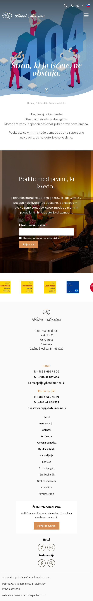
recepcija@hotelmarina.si (48, 383)
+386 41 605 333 (48, 402)
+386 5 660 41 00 (48, 371)
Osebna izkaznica (46, 481)
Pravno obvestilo (11, 589)
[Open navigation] (86, 15)
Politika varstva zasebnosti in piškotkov (24, 583)
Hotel (46, 417)
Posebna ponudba (46, 442)
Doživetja (46, 436)
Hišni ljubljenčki (46, 474)
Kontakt (46, 462)
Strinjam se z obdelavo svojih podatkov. (42, 238)
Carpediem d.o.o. (37, 595)
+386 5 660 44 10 (48, 397)
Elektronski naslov (32, 225)
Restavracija (46, 423)
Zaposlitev (46, 487)
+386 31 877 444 (48, 377)
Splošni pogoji (46, 468)
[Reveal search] (65, 5)
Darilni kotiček (46, 449)
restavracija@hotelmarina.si (48, 408)
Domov (30, 103)
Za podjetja (46, 455)
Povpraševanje (46, 494)
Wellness (46, 430)
